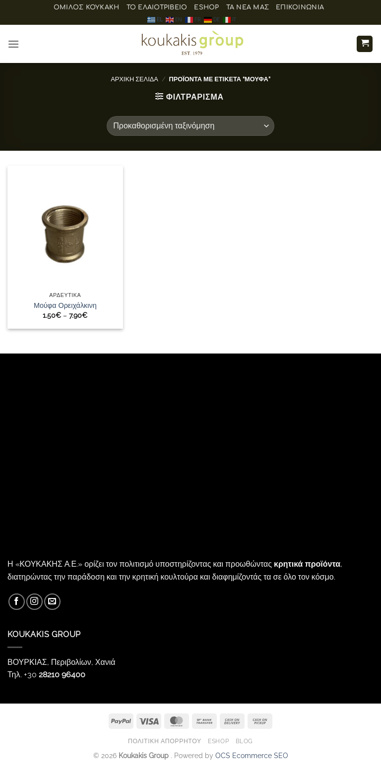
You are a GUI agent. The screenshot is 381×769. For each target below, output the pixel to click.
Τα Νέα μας (247, 7)
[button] (13, 44)
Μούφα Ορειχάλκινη (65, 305)
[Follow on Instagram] (34, 601)
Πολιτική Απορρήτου (164, 741)
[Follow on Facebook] (16, 601)
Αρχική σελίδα (134, 79)
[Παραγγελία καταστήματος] (190, 126)
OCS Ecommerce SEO (251, 755)
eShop (206, 7)
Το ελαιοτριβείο (157, 7)
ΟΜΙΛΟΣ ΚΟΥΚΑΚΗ (87, 7)
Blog (244, 741)
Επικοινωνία (300, 7)
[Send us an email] (52, 601)
